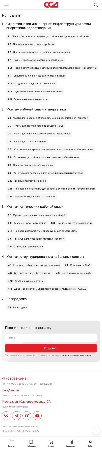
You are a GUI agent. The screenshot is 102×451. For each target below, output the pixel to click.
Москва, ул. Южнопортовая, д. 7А (26, 401)
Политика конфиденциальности (19, 426)
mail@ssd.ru (10, 390)
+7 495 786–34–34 (15, 379)
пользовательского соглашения (75, 355)
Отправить (51, 348)
